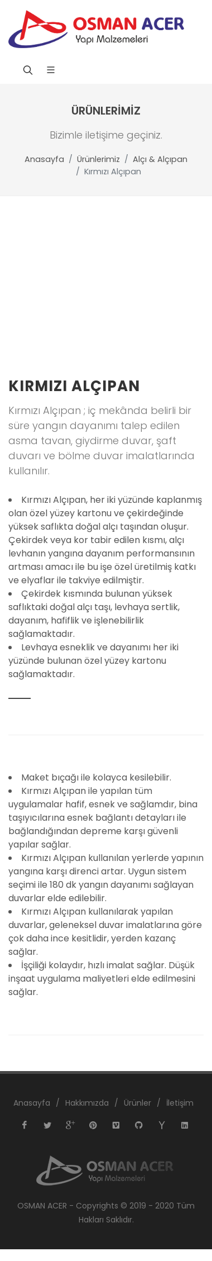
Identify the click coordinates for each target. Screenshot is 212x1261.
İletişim (180, 1102)
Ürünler (137, 1102)
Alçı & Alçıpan (160, 159)
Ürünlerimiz (98, 159)
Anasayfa (44, 159)
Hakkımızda (87, 1102)
